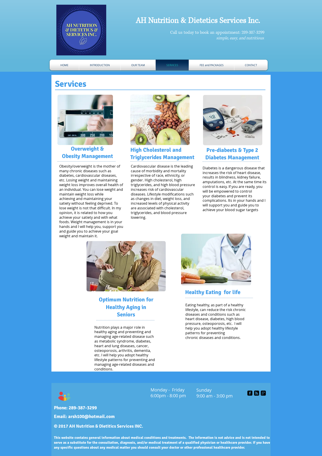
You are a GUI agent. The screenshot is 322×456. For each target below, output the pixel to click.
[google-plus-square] (263, 393)
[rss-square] (256, 393)
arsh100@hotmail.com (91, 416)
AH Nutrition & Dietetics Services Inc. (198, 21)
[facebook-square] (249, 393)
